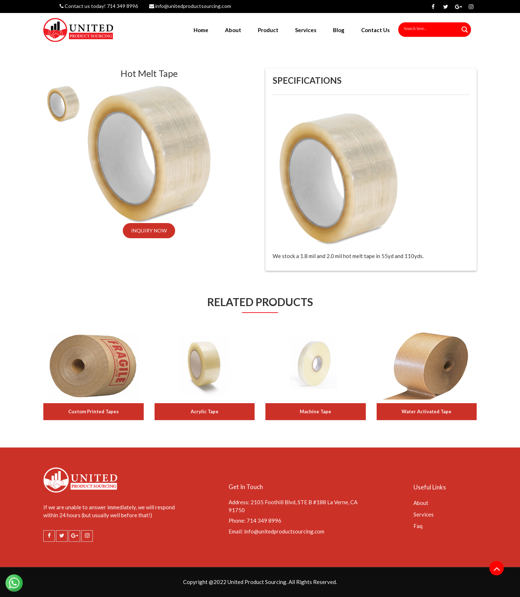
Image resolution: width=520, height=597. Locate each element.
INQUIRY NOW (149, 230)
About (233, 30)
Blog (338, 30)
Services (305, 30)
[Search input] (425, 28)
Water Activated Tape (426, 411)
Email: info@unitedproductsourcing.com (276, 531)
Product (268, 30)
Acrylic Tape (204, 411)
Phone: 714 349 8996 (255, 520)
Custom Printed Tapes (93, 411)
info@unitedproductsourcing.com (190, 6)
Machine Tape (315, 411)
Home (201, 30)
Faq (417, 526)
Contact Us (375, 30)
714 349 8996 (122, 6)
